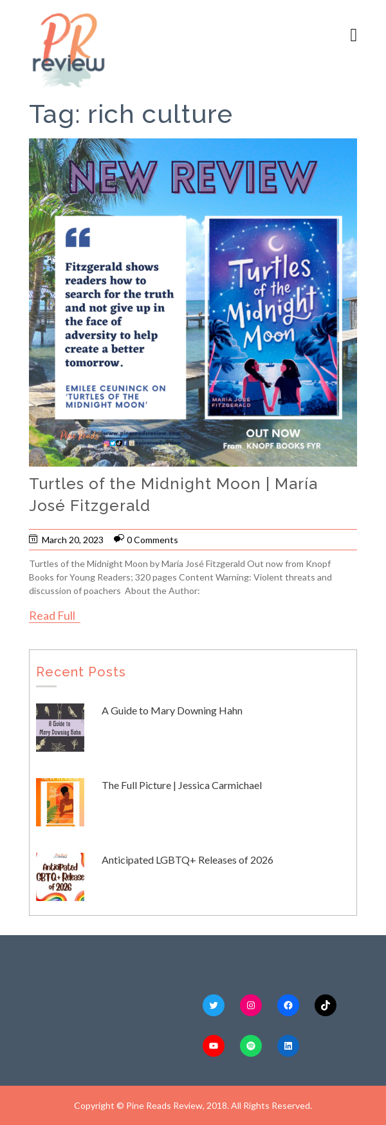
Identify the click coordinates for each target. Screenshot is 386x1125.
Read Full (52, 615)
